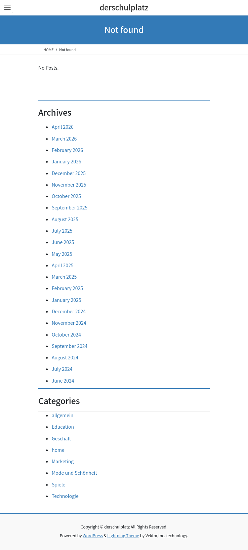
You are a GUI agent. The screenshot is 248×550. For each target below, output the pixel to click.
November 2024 (69, 322)
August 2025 (65, 219)
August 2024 (65, 357)
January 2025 (66, 300)
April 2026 (63, 126)
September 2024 (69, 346)
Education (63, 426)
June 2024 (63, 380)
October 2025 (66, 196)
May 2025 (62, 253)
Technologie (65, 496)
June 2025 (63, 242)
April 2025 (63, 265)
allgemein (62, 415)
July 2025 (62, 230)
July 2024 (62, 368)
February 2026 (67, 150)
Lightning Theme (123, 535)
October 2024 (66, 334)
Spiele (58, 484)
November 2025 (69, 184)
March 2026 (64, 138)
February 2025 (67, 288)
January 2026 (66, 161)
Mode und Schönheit (74, 472)
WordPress (93, 535)
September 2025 (69, 207)
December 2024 (69, 311)
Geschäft (61, 438)
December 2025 (69, 173)
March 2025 (64, 276)
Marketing (63, 461)
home (58, 449)
